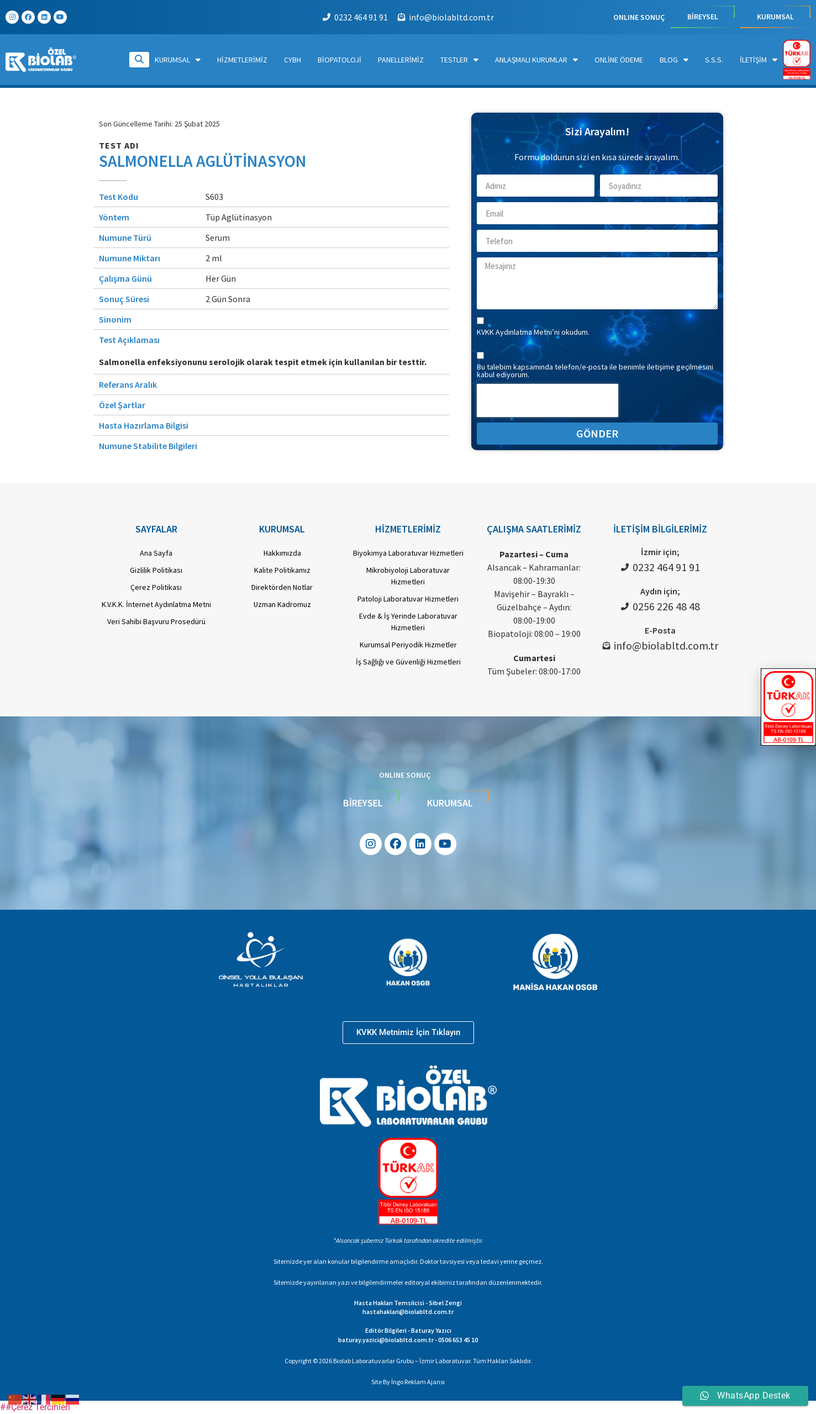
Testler (459, 59)
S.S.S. (714, 60)
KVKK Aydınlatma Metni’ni (519, 332)
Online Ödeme (618, 60)
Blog (674, 59)
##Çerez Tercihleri (35, 1407)
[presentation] (547, 400)
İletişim (758, 59)
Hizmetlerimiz (242, 60)
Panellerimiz (401, 60)
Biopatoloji (339, 60)
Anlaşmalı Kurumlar (536, 59)
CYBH (292, 60)
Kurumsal (178, 59)
